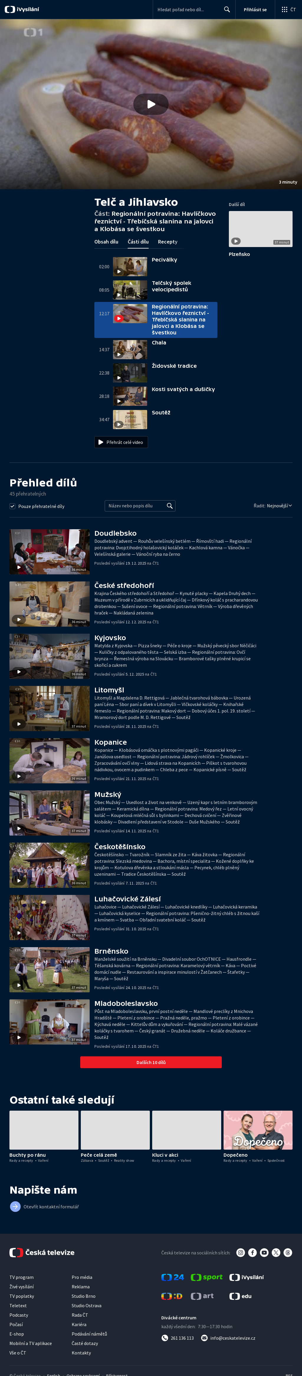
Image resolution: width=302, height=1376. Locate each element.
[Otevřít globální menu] (288, 9)
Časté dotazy (85, 1343)
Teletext (18, 1305)
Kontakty (81, 1353)
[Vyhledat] (169, 505)
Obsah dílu (106, 241)
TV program (21, 1277)
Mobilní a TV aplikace (30, 1343)
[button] (151, 104)
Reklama (81, 1287)
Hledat (225, 12)
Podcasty (18, 1315)
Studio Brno (84, 1296)
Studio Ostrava (86, 1305)
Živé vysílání (21, 1287)
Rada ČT (80, 1315)
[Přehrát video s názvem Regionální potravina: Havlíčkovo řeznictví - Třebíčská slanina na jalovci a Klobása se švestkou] (151, 104)
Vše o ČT (17, 1353)
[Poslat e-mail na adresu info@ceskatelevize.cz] (228, 1337)
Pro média (82, 1277)
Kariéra (79, 1324)
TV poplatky (21, 1296)
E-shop (16, 1334)
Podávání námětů (89, 1334)
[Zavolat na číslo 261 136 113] (177, 1337)
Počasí (16, 1324)
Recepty (168, 241)
